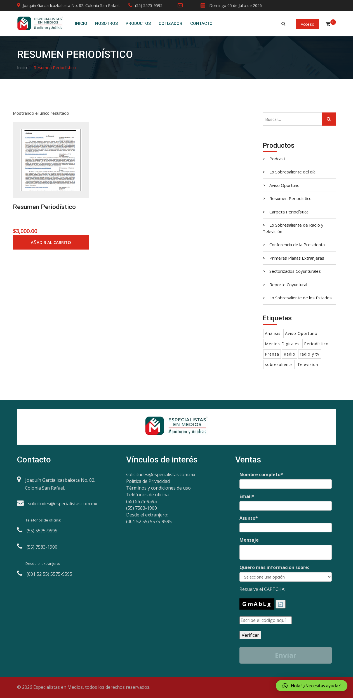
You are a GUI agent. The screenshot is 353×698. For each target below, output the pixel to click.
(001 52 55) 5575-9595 (149, 521)
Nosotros (106, 23)
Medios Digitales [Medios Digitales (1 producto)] (282, 343)
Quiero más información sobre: (274, 567)
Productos (138, 23)
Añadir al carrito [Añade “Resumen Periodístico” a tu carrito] (51, 242)
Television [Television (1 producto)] (307, 364)
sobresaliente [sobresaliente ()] (279, 364)
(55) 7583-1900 (141, 508)
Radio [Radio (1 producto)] (289, 354)
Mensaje (249, 540)
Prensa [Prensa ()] (272, 354)
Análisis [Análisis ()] (273, 333)
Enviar (285, 655)
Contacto (201, 23)
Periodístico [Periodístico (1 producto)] (316, 343)
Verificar (250, 635)
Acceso (307, 24)
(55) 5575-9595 (145, 5)
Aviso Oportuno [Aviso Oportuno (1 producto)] (301, 333)
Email (246, 496)
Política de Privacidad (148, 481)
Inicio (81, 23)
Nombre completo (261, 474)
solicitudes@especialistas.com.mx (160, 474)
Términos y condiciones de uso (158, 488)
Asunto (248, 518)
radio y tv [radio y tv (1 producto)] (309, 354)
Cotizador (170, 23)
